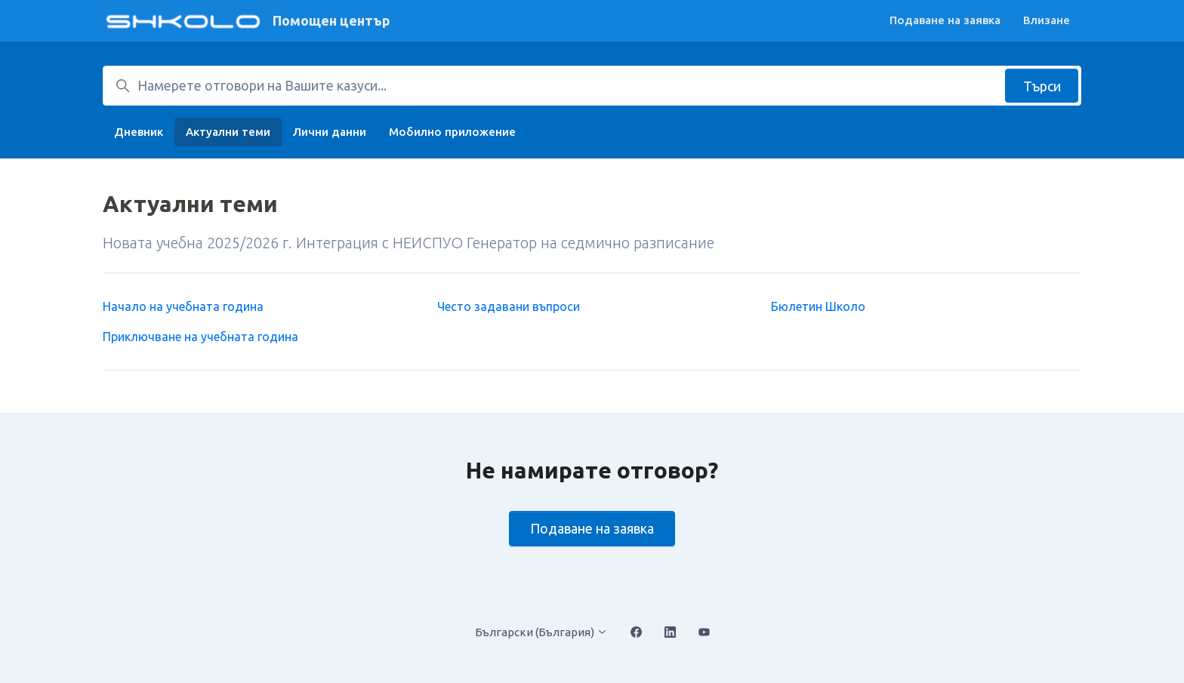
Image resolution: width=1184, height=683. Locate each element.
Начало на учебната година (183, 306)
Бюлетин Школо (818, 306)
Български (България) (541, 632)
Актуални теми (228, 131)
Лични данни (329, 131)
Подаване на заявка (945, 20)
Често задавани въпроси (508, 306)
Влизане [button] (1046, 20)
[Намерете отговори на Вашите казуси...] (592, 86)
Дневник (138, 131)
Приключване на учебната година (200, 336)
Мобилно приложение (452, 131)
